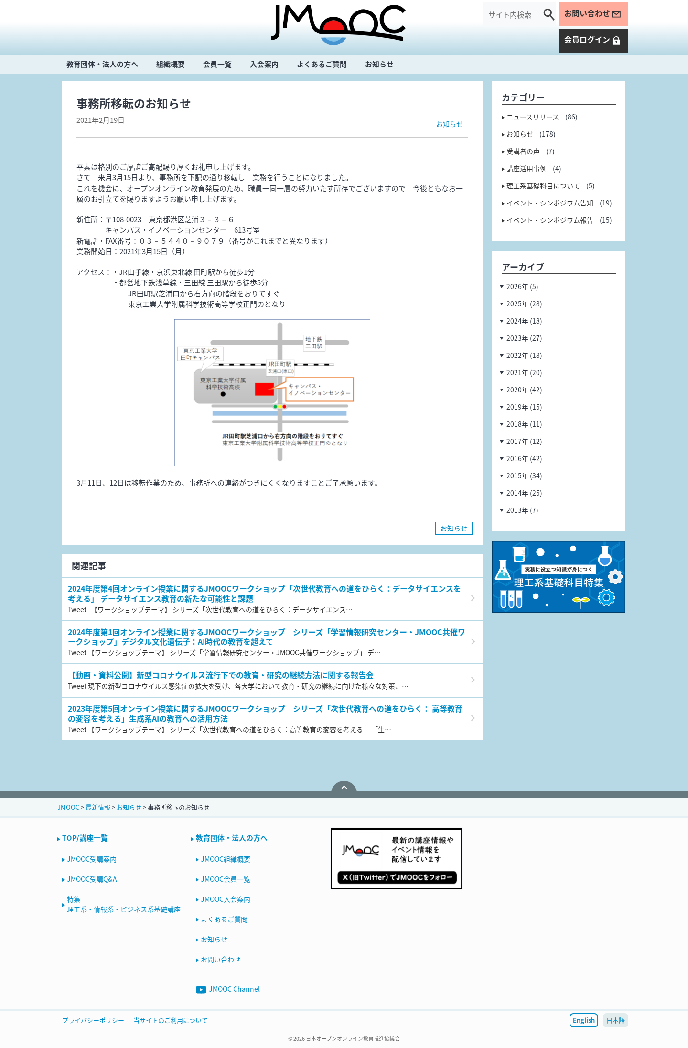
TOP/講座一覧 (85, 837)
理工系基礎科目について (543, 185)
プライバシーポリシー (93, 1020)
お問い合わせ (593, 13)
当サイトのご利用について (170, 1020)
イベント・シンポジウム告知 (549, 202)
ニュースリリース (532, 116)
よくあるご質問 (322, 64)
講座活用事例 (526, 168)
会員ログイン (593, 39)
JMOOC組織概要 (225, 859)
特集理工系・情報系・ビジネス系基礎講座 (124, 904)
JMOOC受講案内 (92, 859)
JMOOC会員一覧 (225, 879)
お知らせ (379, 64)
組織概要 (170, 64)
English (584, 1020)
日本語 (615, 1020)
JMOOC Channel (228, 989)
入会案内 (264, 64)
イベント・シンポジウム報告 (549, 220)
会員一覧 (217, 64)
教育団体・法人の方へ (102, 64)
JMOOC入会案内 (225, 899)
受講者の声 (523, 151)
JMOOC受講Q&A (92, 879)
